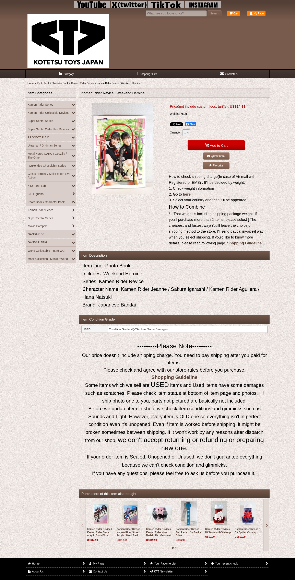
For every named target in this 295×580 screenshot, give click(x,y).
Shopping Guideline (244, 243)
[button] (147, 74)
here (187, 194)
